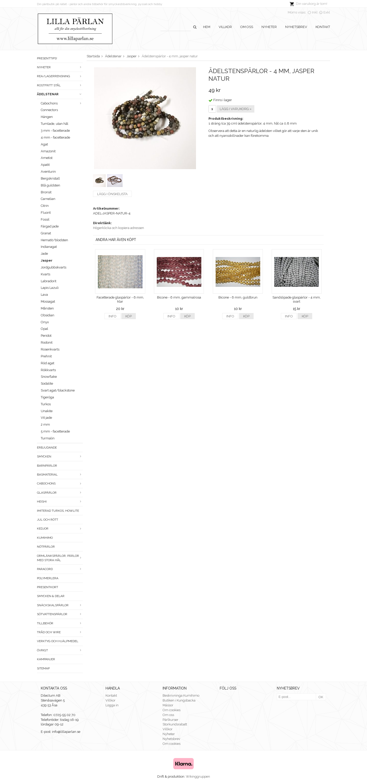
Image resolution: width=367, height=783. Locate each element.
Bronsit (46, 192)
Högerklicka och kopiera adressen (118, 228)
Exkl (326, 12)
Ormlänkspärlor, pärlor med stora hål (60, 558)
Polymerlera (47, 578)
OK (321, 697)
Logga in (112, 705)
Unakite (47, 411)
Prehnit (46, 356)
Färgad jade (50, 226)
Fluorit (46, 212)
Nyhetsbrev (296, 27)
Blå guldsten (50, 185)
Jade (44, 253)
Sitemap (43, 668)
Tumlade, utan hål (54, 124)
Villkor (225, 27)
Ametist (47, 158)
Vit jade (46, 418)
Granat (46, 233)
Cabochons (62, 103)
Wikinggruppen (198, 776)
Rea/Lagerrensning (60, 76)
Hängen (47, 117)
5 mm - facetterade (55, 431)
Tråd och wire (60, 632)
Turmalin (48, 438)
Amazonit (48, 151)
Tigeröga (47, 397)
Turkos (46, 404)
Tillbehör (60, 623)
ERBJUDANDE (47, 447)
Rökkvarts (48, 370)
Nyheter (269, 27)
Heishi (60, 501)
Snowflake (49, 377)
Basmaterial (60, 474)
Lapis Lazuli (50, 288)
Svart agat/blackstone (58, 390)
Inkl (315, 12)
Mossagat (48, 301)
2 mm (45, 424)
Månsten (47, 308)
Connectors (49, 110)
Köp (128, 316)
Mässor (168, 705)
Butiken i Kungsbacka (179, 700)
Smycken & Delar (50, 596)
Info (112, 316)
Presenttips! (47, 58)
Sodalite (47, 383)
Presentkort (47, 587)
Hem (206, 27)
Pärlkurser (170, 720)
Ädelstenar (60, 94)
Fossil (45, 219)
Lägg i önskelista (112, 194)
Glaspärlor (60, 492)
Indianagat (49, 247)
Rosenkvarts (50, 349)
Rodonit (47, 342)
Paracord (60, 569)
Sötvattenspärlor (60, 614)
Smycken (60, 456)
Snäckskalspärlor (60, 605)
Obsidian (47, 315)
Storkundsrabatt (175, 724)
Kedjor (60, 528)
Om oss (246, 27)
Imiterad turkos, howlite (58, 510)
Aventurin (48, 171)
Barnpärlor (47, 465)
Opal (44, 329)
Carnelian (48, 199)
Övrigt (60, 650)
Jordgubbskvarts (53, 267)
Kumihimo (45, 537)
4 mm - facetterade (55, 137)
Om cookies (171, 710)
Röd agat (47, 363)
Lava (44, 294)
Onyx (45, 322)
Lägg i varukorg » (236, 109)
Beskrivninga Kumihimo (181, 695)
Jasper (47, 260)
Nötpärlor (46, 546)
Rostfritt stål (60, 85)
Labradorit (48, 281)
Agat (44, 144)
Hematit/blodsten (54, 240)
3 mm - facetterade (55, 130)
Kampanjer (46, 659)
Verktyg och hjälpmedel (57, 641)
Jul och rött (47, 519)
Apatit (45, 165)
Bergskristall (50, 178)
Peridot (46, 336)
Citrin (45, 206)
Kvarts (45, 274)
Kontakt (323, 27)
